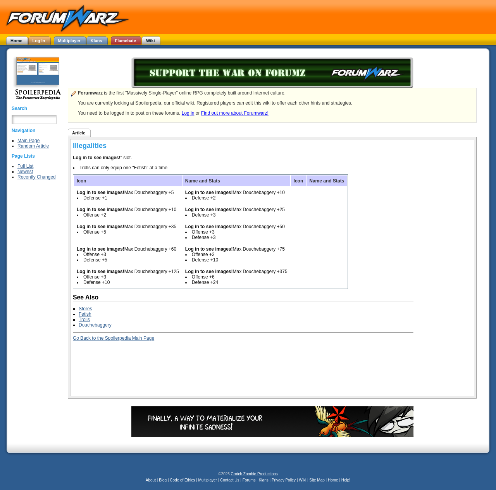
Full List (25, 166)
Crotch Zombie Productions (254, 474)
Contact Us (229, 480)
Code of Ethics (182, 480)
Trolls (84, 319)
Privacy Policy (284, 480)
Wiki (302, 480)
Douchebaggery (95, 325)
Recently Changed (36, 177)
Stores (85, 308)
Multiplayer (207, 480)
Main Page (28, 140)
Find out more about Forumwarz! (235, 113)
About (151, 480)
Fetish (85, 314)
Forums (249, 480)
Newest (25, 171)
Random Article (33, 146)
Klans (264, 480)
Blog (163, 480)
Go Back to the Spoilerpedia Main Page (113, 338)
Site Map (316, 480)
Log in (188, 113)
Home (333, 480)
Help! (345, 480)
